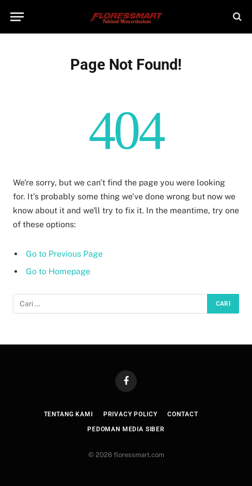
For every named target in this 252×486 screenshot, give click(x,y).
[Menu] (17, 16)
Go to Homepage (58, 271)
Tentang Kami (68, 414)
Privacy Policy (130, 414)
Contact (182, 414)
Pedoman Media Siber (126, 429)
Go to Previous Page (64, 254)
